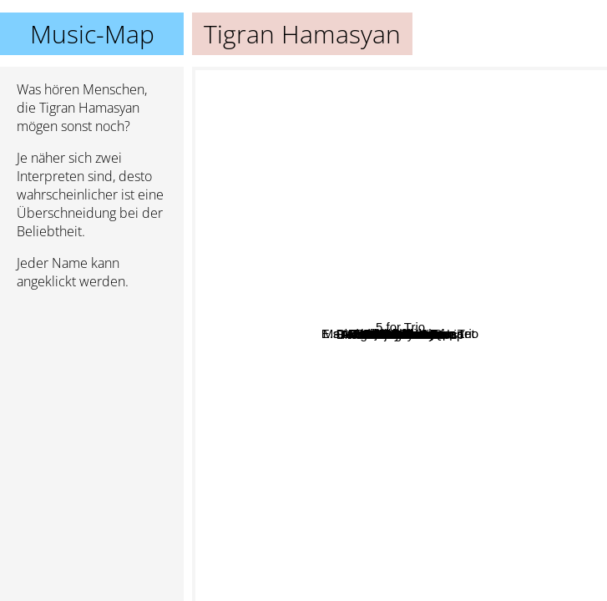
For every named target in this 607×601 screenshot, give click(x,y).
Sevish (257, 275)
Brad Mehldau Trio (381, 287)
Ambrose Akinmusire (319, 276)
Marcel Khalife (495, 333)
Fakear (571, 299)
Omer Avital (459, 517)
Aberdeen (353, 498)
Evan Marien (513, 555)
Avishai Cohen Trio (353, 389)
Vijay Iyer (301, 418)
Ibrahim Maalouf (415, 382)
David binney (391, 138)
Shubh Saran (420, 427)
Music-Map (92, 34)
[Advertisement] (91, 391)
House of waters (406, 78)
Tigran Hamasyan (400, 334)
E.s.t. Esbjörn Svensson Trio (394, 308)
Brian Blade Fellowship (367, 263)
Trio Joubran (432, 542)
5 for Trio (563, 273)
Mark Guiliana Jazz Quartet (291, 156)
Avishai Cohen (407, 403)
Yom (255, 347)
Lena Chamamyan (350, 239)
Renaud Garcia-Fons (468, 503)
